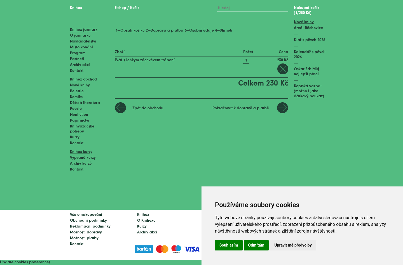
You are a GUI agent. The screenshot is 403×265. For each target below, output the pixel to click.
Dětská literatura (85, 103)
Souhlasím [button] (228, 245)
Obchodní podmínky (88, 221)
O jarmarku (80, 35)
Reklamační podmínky (90, 226)
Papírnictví (79, 120)
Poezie (76, 109)
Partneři (77, 59)
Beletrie (77, 91)
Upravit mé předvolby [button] (292, 245)
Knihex (76, 8)
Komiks (76, 97)
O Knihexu (146, 221)
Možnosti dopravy (86, 232)
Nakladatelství (83, 41)
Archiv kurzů (81, 163)
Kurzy (74, 137)
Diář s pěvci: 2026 (309, 40)
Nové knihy (80, 85)
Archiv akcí (80, 65)
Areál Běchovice (308, 28)
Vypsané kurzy (83, 158)
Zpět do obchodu (147, 108)
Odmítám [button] (256, 245)
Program (78, 53)
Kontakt (76, 71)
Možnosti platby (84, 238)
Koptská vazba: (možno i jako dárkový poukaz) (309, 91)
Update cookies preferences (25, 262)
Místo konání (81, 47)
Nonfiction (79, 115)
